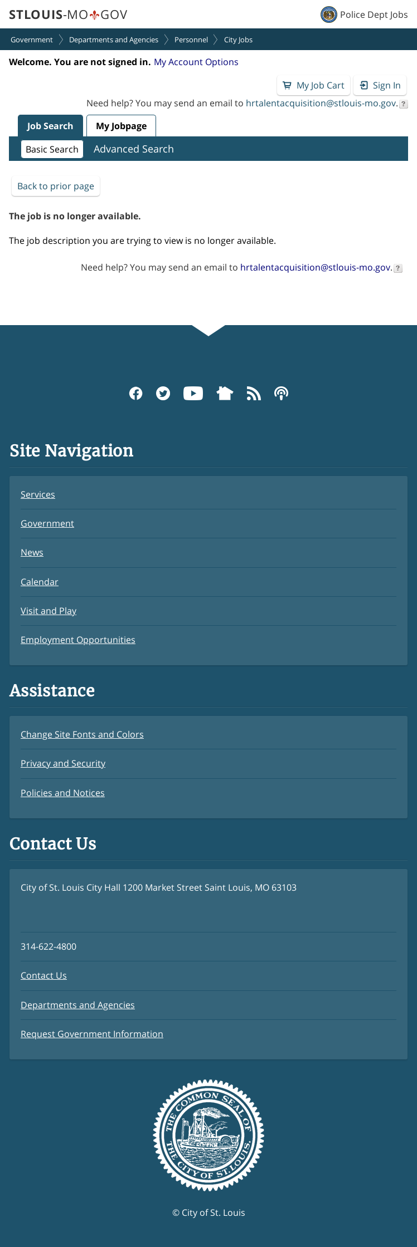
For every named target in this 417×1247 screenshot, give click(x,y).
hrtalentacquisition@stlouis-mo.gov (321, 103)
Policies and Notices (63, 793)
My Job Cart (321, 85)
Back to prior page (55, 186)
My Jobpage (121, 126)
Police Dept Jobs (374, 14)
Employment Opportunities (78, 640)
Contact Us (44, 975)
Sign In (387, 85)
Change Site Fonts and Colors (82, 734)
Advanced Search (134, 148)
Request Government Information (92, 1034)
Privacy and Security (63, 763)
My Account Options (196, 62)
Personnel (191, 40)
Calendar (40, 582)
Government (32, 40)
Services (38, 494)
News (32, 552)
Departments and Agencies (113, 40)
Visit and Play (48, 611)
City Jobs (238, 40)
